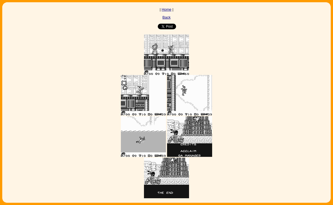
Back (167, 17)
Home (167, 9)
